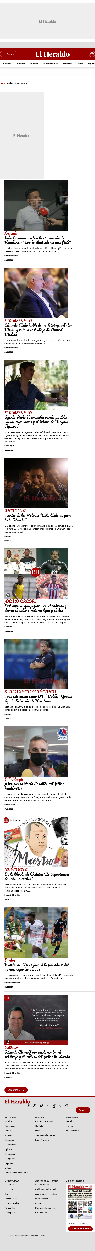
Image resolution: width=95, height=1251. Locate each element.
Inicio (2, 83)
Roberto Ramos (10, 805)
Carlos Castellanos (11, 256)
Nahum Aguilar (9, 446)
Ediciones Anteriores (80, 1229)
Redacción (8, 536)
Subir (83, 1110)
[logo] (47, 1102)
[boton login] (92, 54)
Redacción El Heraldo (12, 895)
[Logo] (53, 54)
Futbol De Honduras (17, 83)
